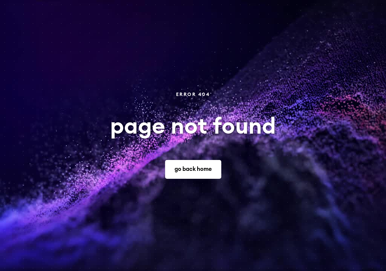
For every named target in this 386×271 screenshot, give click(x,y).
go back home (193, 169)
